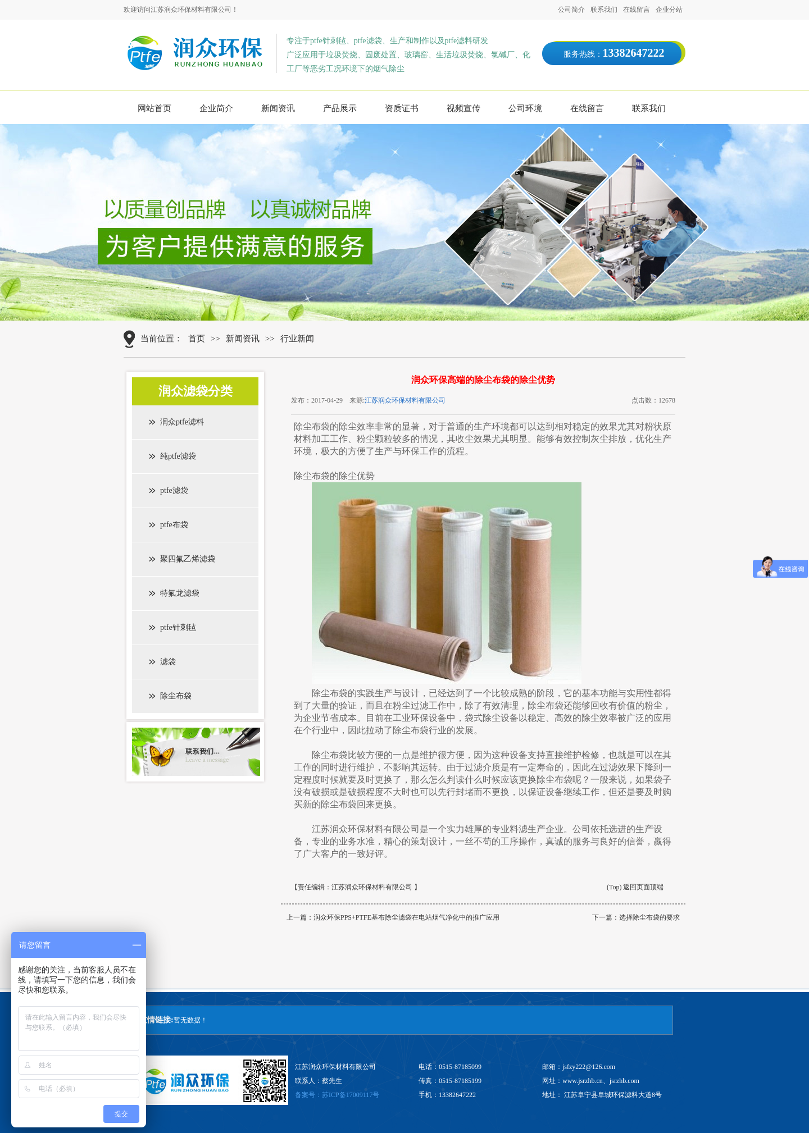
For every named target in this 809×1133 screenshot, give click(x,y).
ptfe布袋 (174, 524)
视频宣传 (463, 108)
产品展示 (340, 108)
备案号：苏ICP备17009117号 (337, 1095)
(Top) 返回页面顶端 (635, 887)
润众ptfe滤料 (182, 422)
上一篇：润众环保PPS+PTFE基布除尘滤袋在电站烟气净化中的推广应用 (393, 917)
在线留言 (636, 9)
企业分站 (669, 9)
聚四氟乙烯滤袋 (187, 559)
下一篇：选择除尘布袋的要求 (636, 917)
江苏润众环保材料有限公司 (405, 400)
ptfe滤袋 (174, 490)
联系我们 (603, 9)
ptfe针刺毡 (178, 627)
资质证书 (402, 108)
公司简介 (571, 9)
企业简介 (216, 108)
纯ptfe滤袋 (178, 456)
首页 (196, 338)
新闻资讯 (278, 108)
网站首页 (154, 108)
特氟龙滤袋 (179, 593)
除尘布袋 (176, 696)
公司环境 (525, 108)
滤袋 (168, 661)
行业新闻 (297, 338)
